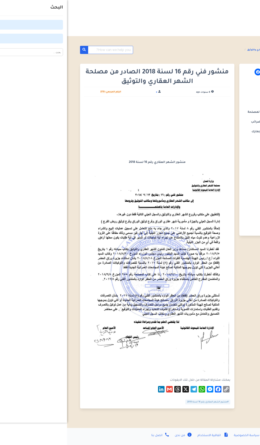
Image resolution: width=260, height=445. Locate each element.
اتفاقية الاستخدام (145, 435)
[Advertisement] (90, 130)
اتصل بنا (93, 435)
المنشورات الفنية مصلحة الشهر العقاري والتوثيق (206, 50)
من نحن (116, 435)
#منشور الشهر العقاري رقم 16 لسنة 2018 (140, 402)
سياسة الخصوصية (183, 435)
